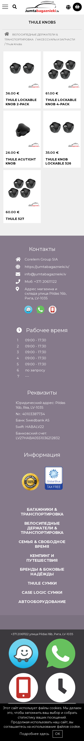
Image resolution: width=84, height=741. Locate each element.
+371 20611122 (20, 634)
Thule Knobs (14, 44)
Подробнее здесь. (34, 734)
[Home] (7, 34)
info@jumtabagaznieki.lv (45, 274)
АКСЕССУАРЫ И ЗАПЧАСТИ (56, 39)
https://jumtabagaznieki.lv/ (47, 267)
